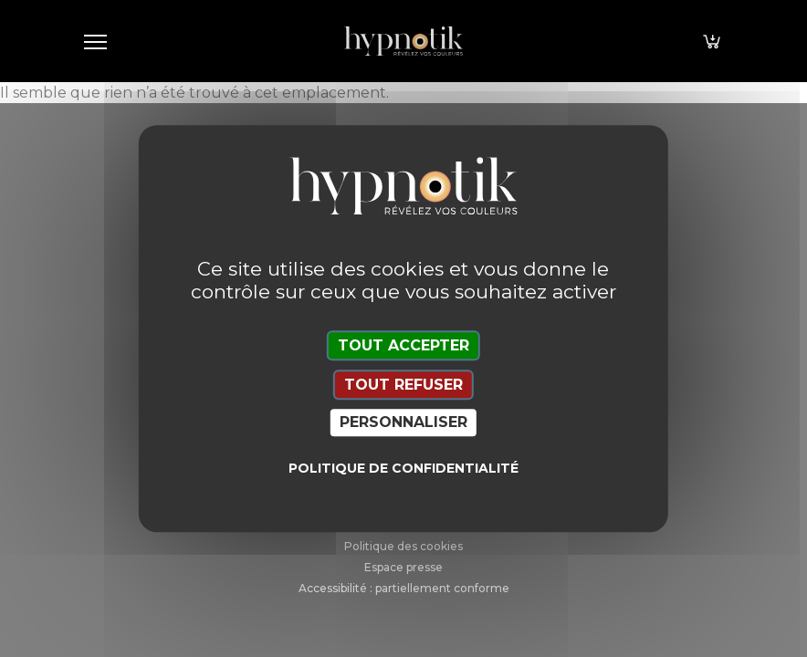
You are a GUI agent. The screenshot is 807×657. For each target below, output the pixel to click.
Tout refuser (403, 384)
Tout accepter (403, 345)
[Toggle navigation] (95, 41)
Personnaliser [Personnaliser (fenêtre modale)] (403, 423)
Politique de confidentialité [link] (403, 468)
